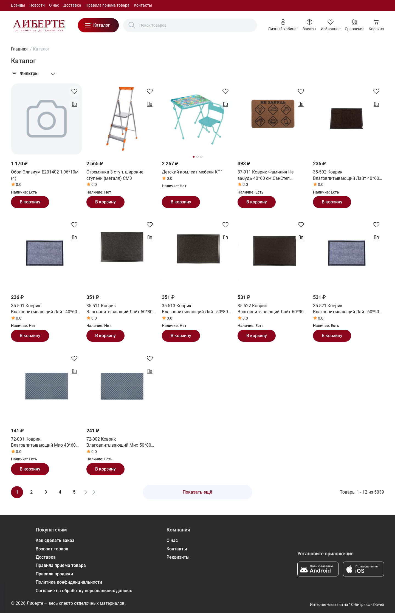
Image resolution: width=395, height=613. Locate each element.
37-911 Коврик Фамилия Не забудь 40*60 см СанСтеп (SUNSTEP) (266, 175)
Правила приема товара (107, 5)
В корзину (30, 202)
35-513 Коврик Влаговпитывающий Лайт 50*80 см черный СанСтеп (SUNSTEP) (195, 309)
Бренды (18, 5)
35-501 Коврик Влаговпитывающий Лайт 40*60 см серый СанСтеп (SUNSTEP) (44, 309)
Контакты (143, 5)
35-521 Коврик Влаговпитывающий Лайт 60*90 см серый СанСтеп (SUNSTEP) (346, 309)
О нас (54, 5)
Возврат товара (52, 549)
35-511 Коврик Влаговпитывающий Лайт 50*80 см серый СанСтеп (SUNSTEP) (119, 309)
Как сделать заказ (55, 540)
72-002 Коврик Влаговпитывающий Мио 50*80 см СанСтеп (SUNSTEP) (118, 442)
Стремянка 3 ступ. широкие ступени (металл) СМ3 (114, 175)
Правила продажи (54, 573)
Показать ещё (197, 492)
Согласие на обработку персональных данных (84, 590)
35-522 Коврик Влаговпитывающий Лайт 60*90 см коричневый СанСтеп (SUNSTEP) (271, 309)
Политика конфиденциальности (69, 582)
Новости (37, 5)
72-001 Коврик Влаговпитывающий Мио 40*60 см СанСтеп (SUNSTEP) (43, 442)
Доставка (72, 5)
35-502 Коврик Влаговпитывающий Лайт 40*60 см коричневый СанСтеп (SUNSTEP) (346, 175)
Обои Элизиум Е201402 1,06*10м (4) (44, 175)
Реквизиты (178, 557)
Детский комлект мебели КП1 (192, 172)
